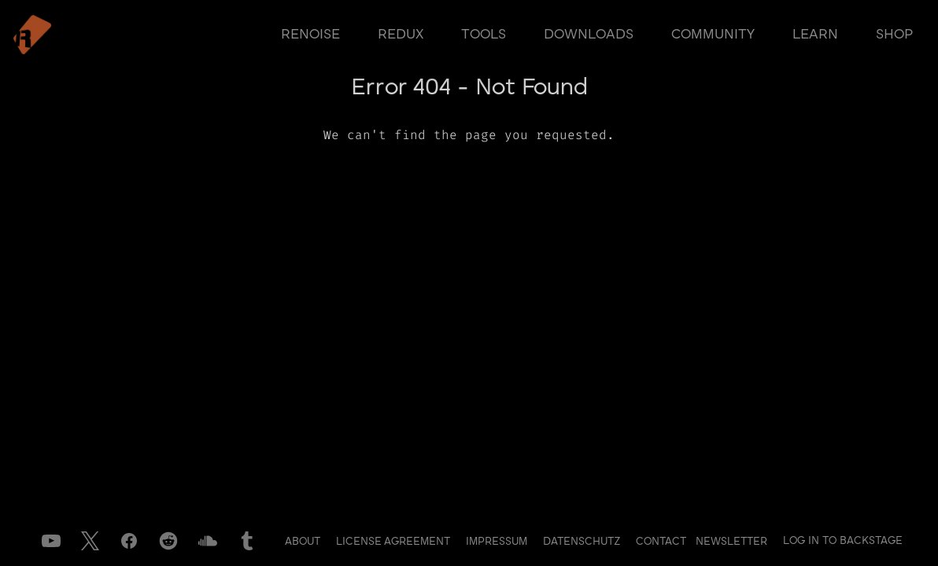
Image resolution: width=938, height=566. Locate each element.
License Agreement (394, 541)
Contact (662, 541)
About (304, 541)
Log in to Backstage (843, 540)
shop (894, 35)
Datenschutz (583, 541)
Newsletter (731, 541)
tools (483, 35)
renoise (310, 35)
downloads (588, 35)
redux (400, 35)
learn (815, 35)
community (713, 35)
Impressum (498, 541)
